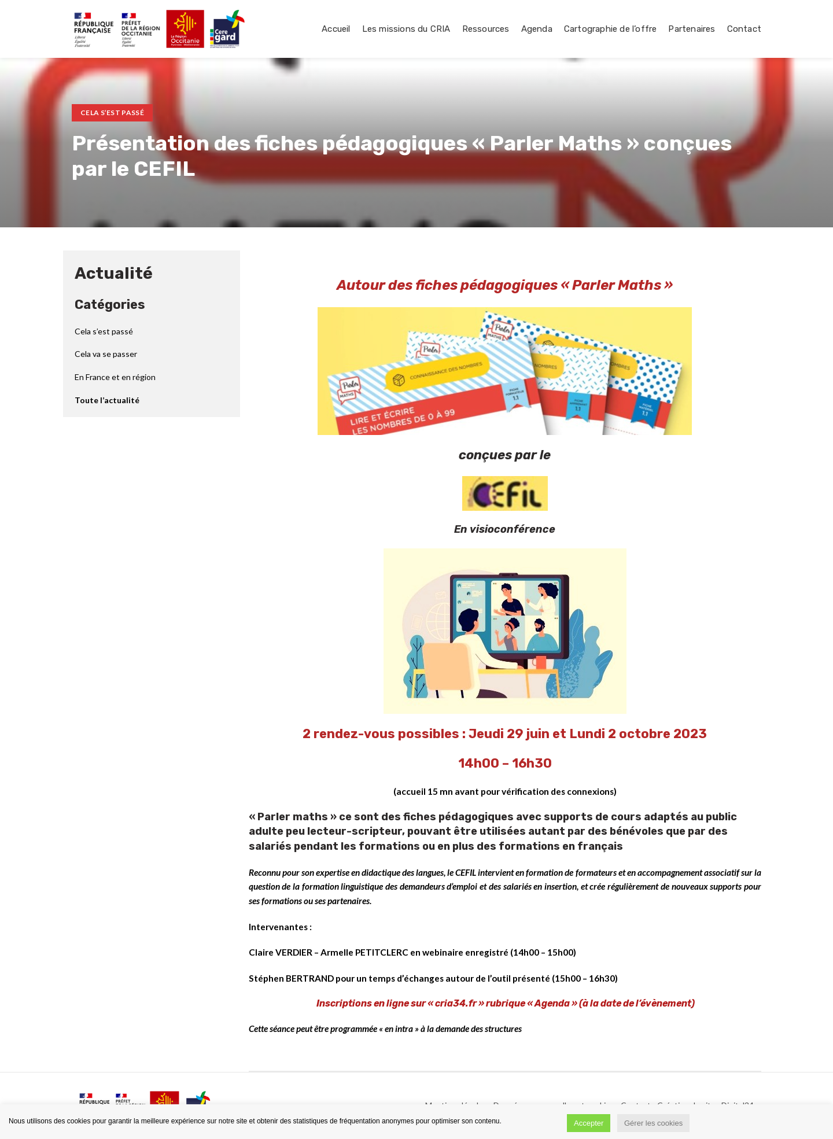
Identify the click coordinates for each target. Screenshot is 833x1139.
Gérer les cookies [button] (653, 1123)
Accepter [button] (588, 1123)
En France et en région (115, 377)
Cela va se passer (106, 354)
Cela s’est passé (112, 112)
